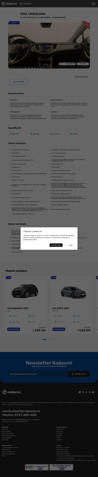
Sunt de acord (56, 245)
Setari (71, 245)
